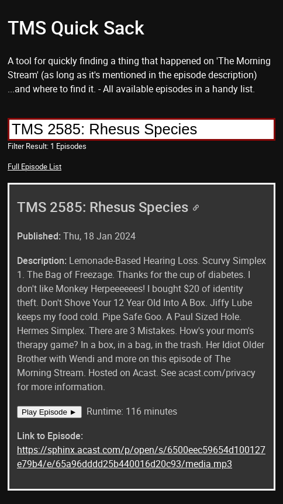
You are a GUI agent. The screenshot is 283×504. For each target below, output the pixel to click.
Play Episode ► (49, 412)
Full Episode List (34, 166)
